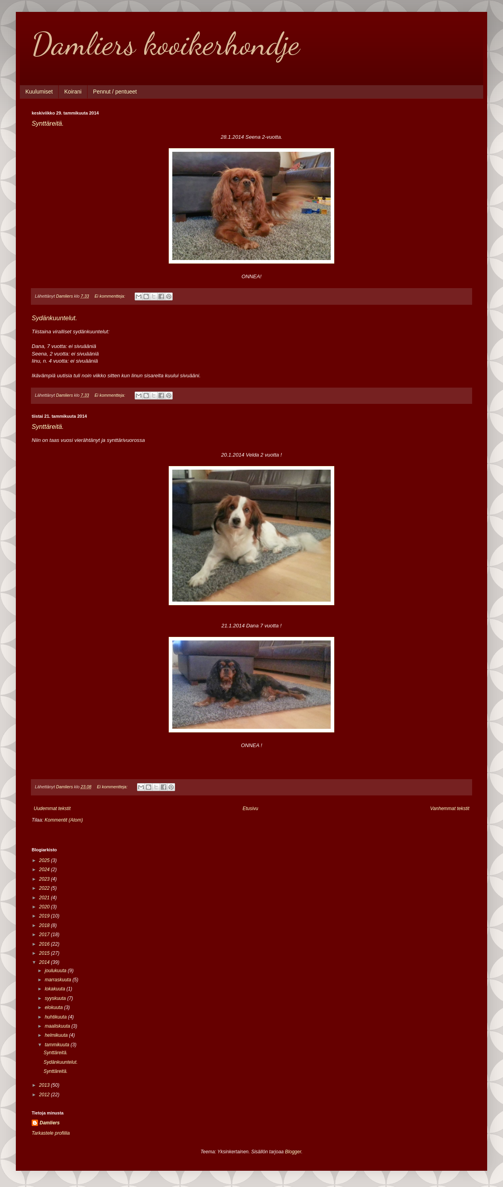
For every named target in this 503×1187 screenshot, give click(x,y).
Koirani (73, 91)
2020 (45, 907)
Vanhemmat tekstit (449, 808)
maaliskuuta (58, 1026)
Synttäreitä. (48, 123)
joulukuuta (56, 970)
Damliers (50, 1123)
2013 (45, 1085)
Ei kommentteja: (110, 296)
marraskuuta (58, 979)
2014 (45, 962)
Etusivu (250, 808)
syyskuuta (56, 998)
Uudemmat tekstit (52, 808)
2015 (45, 953)
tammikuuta (57, 1044)
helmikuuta (57, 1035)
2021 (45, 897)
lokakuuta (56, 989)
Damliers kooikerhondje (165, 44)
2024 (45, 869)
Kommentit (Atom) (64, 820)
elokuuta (54, 1007)
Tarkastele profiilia (51, 1133)
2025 (45, 860)
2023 (45, 879)
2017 (45, 934)
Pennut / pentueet (115, 91)
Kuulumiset (39, 91)
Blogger (293, 1152)
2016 (45, 944)
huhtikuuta (56, 1017)
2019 (45, 916)
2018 (45, 925)
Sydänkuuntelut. (54, 318)
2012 (45, 1094)
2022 (45, 888)
